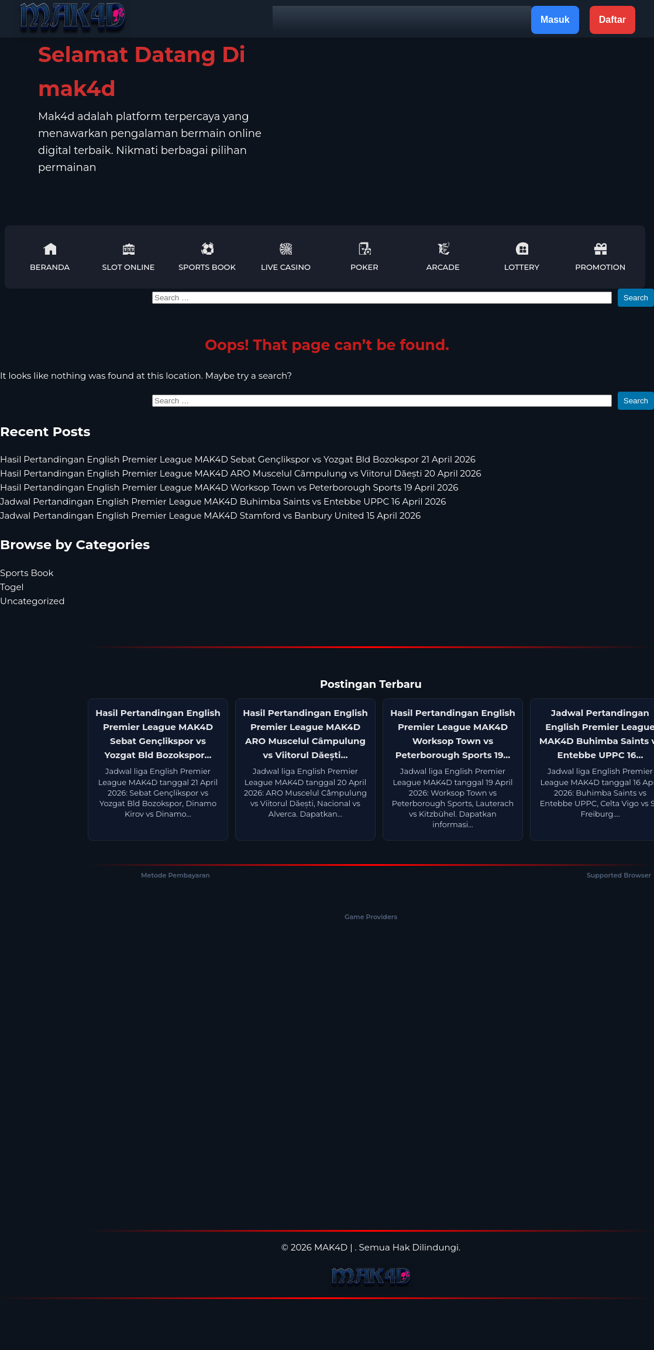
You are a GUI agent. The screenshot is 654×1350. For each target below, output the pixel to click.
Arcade (443, 257)
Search (636, 297)
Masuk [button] (555, 20)
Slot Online (128, 257)
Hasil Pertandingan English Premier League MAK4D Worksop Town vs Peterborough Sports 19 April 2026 (229, 487)
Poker (364, 257)
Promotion (600, 257)
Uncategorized (32, 601)
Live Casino (286, 257)
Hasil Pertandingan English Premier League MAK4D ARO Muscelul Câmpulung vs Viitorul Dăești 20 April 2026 (240, 473)
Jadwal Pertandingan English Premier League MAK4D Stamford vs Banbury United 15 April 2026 (210, 515)
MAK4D (330, 1247)
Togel (12, 586)
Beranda (50, 257)
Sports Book (207, 257)
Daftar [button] (612, 20)
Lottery (521, 257)
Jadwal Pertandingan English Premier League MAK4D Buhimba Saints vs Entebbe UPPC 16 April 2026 (223, 501)
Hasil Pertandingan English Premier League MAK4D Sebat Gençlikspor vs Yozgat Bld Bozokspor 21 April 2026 (238, 459)
